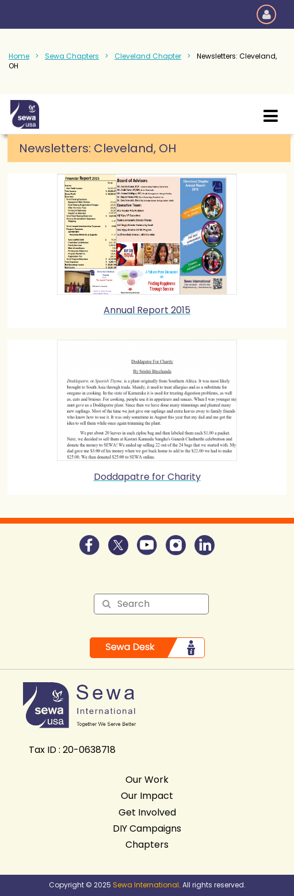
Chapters (147, 844)
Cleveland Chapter (147, 56)
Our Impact (147, 795)
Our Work (147, 779)
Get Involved (147, 812)
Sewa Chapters (72, 56)
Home (19, 56)
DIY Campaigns (147, 828)
